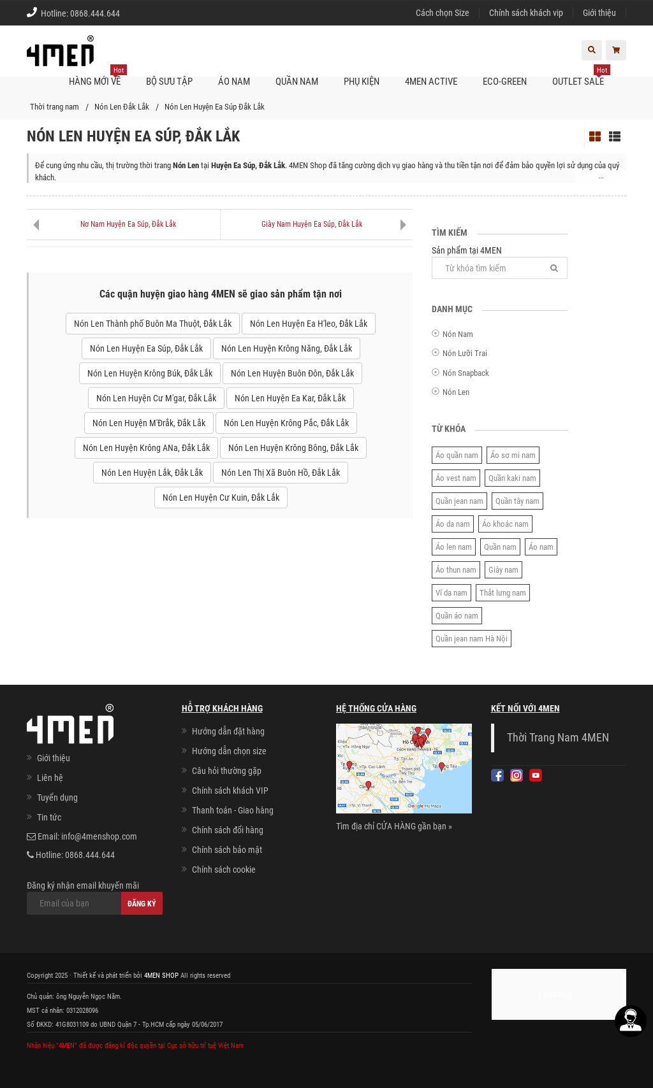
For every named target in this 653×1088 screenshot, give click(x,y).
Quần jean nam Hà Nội (472, 638)
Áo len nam (454, 547)
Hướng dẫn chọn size (229, 751)
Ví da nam (451, 593)
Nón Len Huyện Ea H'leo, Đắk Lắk (308, 324)
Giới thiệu (599, 13)
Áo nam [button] (234, 81)
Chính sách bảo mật (227, 850)
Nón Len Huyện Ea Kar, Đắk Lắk (290, 398)
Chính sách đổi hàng (227, 830)
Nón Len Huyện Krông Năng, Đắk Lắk (286, 348)
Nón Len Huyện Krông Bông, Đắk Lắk (293, 448)
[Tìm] (554, 268)
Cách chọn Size (442, 13)
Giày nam (503, 570)
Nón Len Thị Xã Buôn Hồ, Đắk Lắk (280, 473)
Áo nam (541, 547)
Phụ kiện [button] (361, 81)
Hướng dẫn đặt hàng (228, 731)
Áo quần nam (457, 455)
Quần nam (500, 547)
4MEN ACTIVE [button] (431, 81)
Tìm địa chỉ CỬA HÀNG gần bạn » (394, 826)
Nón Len (456, 392)
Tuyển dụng (57, 797)
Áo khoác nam (505, 524)
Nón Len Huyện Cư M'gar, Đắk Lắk (156, 398)
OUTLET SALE (581, 76)
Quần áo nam (457, 615)
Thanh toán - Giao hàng (233, 810)
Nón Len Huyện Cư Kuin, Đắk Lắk (221, 497)
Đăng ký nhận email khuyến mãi (95, 897)
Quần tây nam (517, 501)
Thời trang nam (54, 106)
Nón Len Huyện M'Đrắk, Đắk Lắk (148, 423)
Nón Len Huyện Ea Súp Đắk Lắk (215, 106)
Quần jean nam (459, 501)
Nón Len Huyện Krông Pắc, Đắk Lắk (286, 423)
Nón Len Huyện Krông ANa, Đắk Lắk (146, 448)
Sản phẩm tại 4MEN (500, 262)
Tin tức (49, 817)
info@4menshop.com (99, 836)
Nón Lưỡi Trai (465, 353)
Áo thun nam (456, 570)
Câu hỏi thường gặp (226, 771)
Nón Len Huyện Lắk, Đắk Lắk (152, 473)
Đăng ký (142, 903)
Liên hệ (50, 778)
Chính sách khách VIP (230, 790)
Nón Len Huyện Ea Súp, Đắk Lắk (146, 348)
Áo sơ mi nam (513, 455)
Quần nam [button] (296, 81)
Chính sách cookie (224, 869)
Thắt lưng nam (503, 593)
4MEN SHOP (161, 975)
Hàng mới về (98, 76)
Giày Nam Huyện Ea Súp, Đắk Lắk (311, 224)
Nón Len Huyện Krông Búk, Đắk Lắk (149, 373)
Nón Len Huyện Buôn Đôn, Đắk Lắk (292, 373)
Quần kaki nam (512, 478)
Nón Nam (458, 334)
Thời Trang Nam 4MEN (558, 737)
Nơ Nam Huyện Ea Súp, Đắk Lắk (128, 224)
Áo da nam (453, 524)
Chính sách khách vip (526, 13)
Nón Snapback (466, 373)
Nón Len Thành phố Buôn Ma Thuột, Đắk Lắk (152, 324)
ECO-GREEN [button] (505, 81)
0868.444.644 (95, 13)
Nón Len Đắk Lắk (121, 106)
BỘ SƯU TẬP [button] (169, 81)
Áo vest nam (456, 478)
